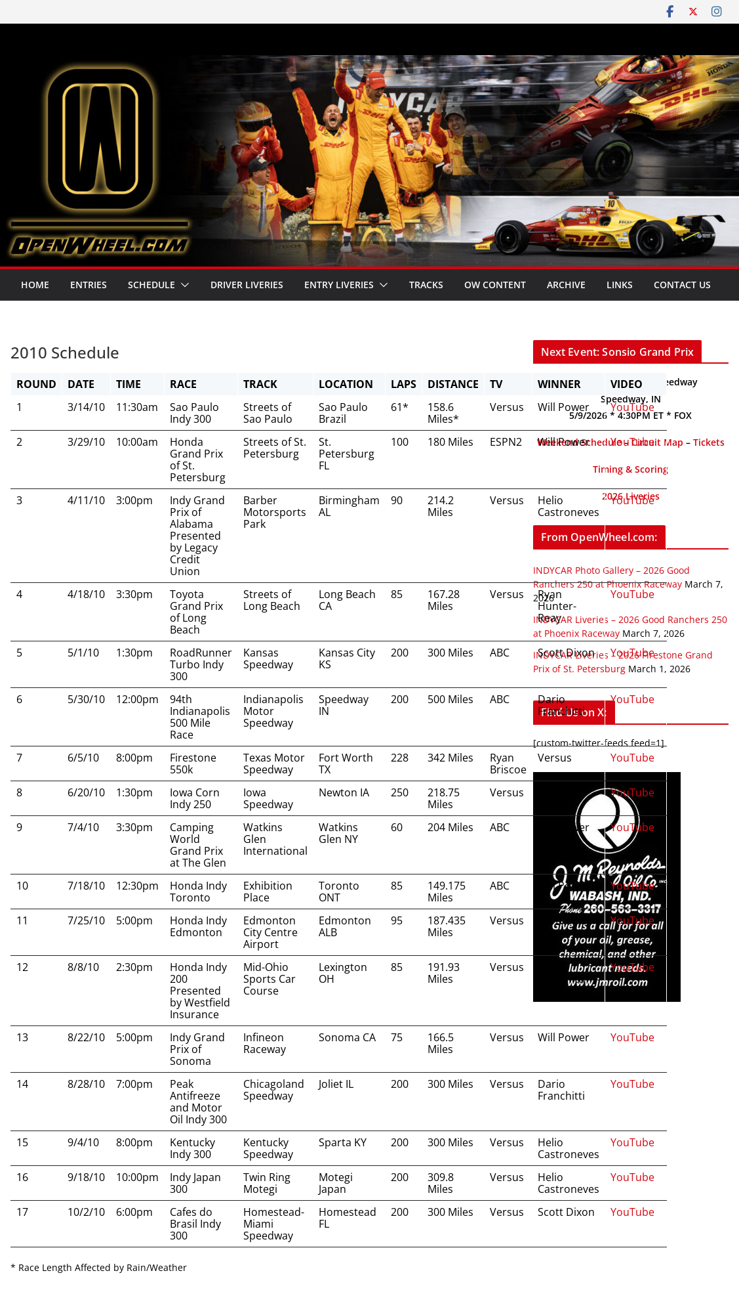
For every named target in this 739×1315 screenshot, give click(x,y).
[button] (182, 285)
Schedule (151, 284)
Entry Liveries (339, 284)
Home (35, 284)
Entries (88, 284)
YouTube (632, 407)
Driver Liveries (246, 284)
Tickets (709, 442)
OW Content (495, 284)
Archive (566, 284)
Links (620, 284)
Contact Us (682, 284)
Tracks (426, 284)
